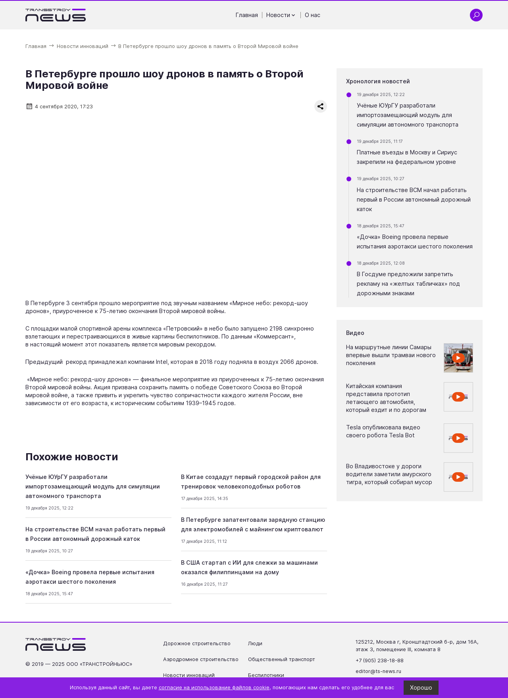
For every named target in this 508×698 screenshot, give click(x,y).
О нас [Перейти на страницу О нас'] (312, 15)
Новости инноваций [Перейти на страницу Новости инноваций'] (189, 675)
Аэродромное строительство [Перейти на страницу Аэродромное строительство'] (201, 659)
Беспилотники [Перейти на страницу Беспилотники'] (266, 675)
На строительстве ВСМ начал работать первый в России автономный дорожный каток (414, 199)
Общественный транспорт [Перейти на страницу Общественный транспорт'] (281, 659)
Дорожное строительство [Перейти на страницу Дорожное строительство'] (197, 643)
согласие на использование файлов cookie (214, 687)
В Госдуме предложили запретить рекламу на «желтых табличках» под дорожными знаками (408, 283)
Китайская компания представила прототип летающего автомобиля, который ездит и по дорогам (386, 398)
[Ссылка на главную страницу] (55, 15)
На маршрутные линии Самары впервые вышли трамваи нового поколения (391, 355)
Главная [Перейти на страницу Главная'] (247, 15)
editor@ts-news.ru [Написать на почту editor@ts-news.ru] (378, 671)
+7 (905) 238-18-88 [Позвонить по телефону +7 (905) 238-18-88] (380, 660)
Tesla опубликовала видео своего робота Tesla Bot (383, 431)
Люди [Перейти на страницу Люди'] (255, 643)
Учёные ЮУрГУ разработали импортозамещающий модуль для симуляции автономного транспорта (92, 486)
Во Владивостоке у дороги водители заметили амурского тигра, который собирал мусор (389, 474)
